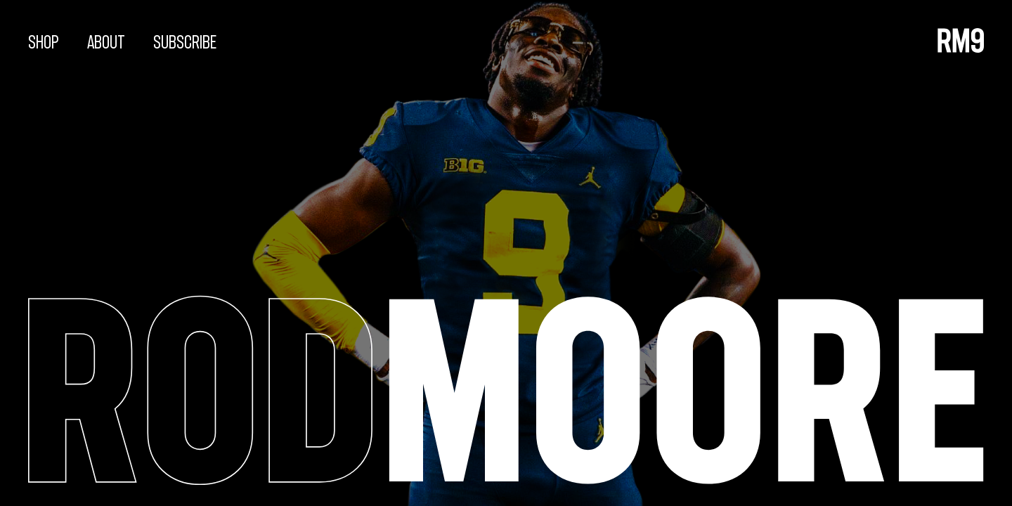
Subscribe (184, 42)
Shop (43, 42)
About (106, 42)
